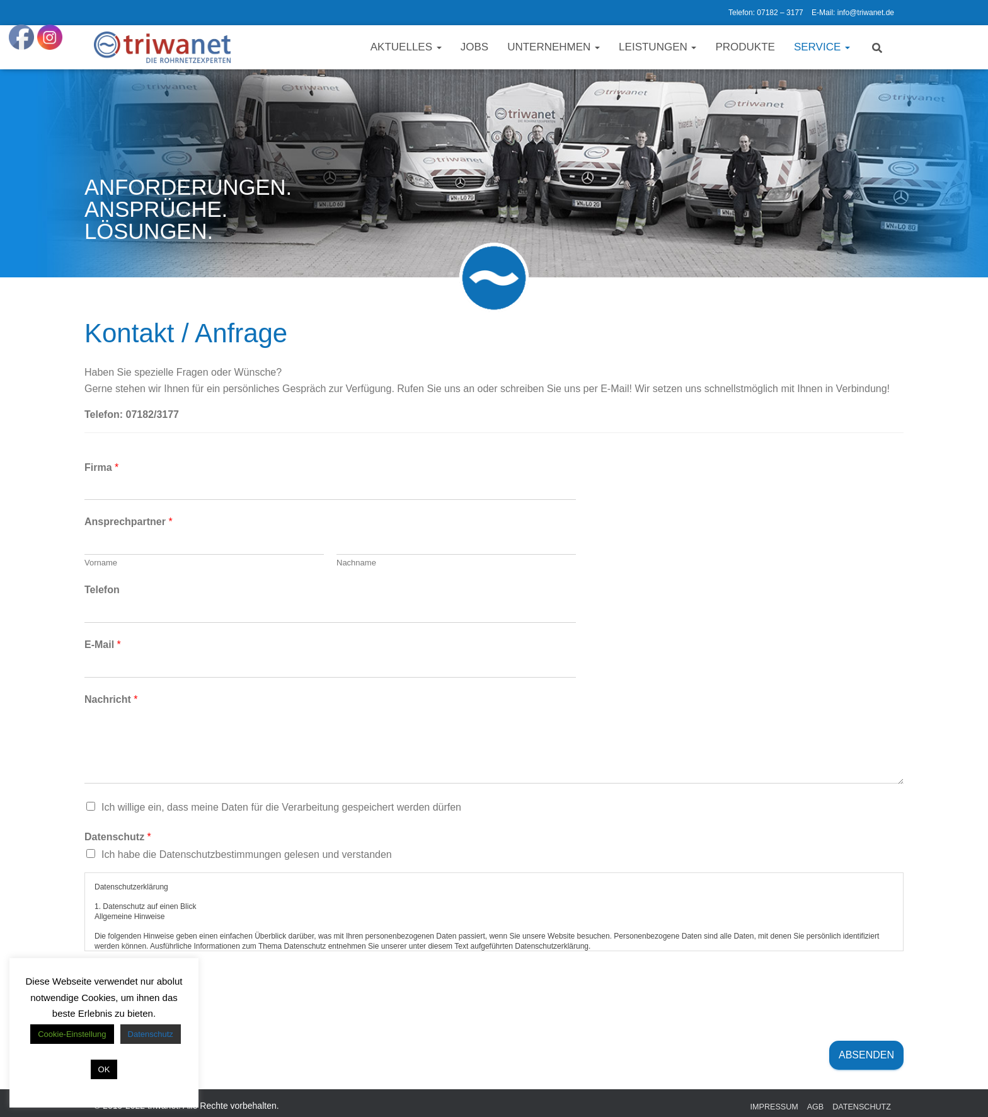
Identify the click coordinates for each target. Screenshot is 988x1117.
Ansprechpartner (128, 521)
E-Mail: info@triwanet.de (853, 12)
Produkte (744, 47)
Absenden (866, 1055)
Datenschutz (117, 836)
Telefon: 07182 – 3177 (765, 12)
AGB (815, 1107)
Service (822, 47)
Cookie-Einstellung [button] (72, 1034)
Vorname (100, 562)
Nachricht (110, 699)
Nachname (356, 562)
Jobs (474, 47)
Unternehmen (553, 47)
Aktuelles (406, 47)
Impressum (774, 1107)
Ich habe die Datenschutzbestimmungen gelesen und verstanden (246, 854)
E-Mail (102, 644)
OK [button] (104, 1069)
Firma (101, 467)
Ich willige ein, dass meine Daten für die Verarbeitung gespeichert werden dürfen (281, 807)
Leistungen (657, 47)
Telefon (102, 589)
